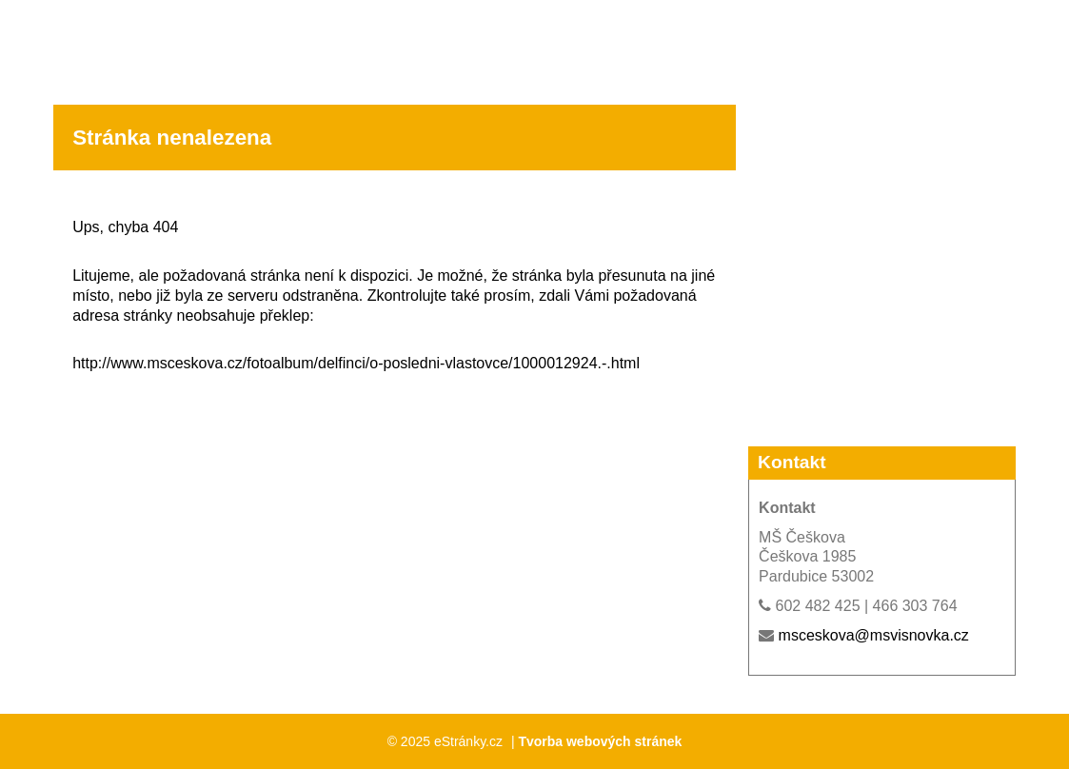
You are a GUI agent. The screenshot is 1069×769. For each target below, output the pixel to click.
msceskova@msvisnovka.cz (874, 635)
